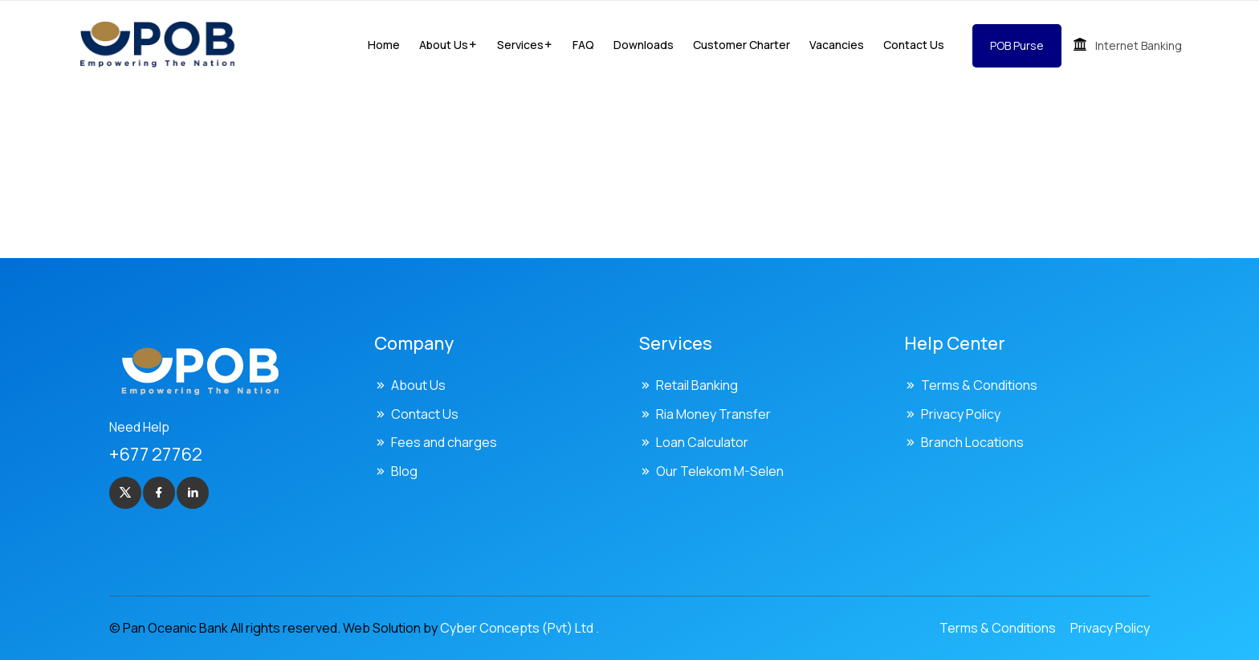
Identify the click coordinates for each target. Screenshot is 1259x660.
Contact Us (913, 44)
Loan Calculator (702, 442)
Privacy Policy (960, 414)
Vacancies (836, 44)
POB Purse (1017, 45)
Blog (404, 471)
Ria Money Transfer (713, 414)
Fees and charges (444, 442)
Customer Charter (741, 44)
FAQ (583, 44)
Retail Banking (697, 385)
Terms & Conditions (979, 385)
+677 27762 (155, 454)
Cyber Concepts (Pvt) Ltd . (519, 628)
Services (520, 44)
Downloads (643, 44)
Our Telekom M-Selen (720, 471)
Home (384, 44)
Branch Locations (972, 442)
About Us (418, 385)
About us (443, 44)
